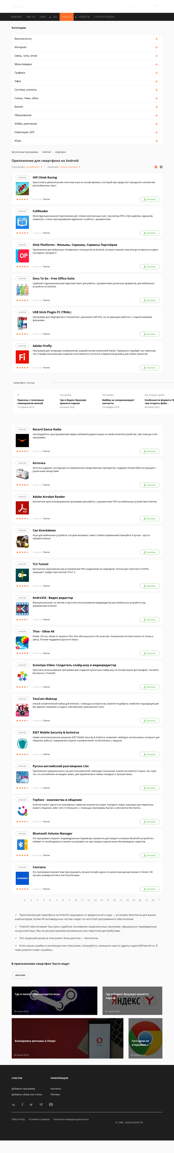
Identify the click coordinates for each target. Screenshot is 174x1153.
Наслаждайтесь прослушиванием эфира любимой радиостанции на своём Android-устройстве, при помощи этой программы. (95, 436)
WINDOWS (16, 16)
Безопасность (23, 38)
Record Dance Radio (47, 429)
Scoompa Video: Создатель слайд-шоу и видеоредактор (74, 665)
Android (22, 177)
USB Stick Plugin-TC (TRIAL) (52, 312)
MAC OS (31, 16)
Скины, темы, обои (26, 98)
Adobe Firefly (42, 346)
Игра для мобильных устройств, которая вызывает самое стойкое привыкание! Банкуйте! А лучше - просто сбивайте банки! (91, 537)
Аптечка (39, 463)
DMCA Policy (18, 1119)
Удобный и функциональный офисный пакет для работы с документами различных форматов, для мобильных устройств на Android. (94, 285)
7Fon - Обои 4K (43, 631)
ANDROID (66, 16)
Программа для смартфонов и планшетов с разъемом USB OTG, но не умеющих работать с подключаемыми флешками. (92, 318)
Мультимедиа (23, 64)
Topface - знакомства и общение (57, 800)
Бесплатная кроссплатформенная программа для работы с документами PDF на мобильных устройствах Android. (95, 501)
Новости (84, 16)
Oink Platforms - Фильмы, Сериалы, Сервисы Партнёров (75, 245)
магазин (20, 975)
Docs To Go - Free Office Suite (54, 278)
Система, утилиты (26, 89)
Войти (131, 5)
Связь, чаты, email (26, 55)
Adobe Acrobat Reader (49, 497)
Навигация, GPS (24, 132)
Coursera (39, 867)
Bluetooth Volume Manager (52, 833)
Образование (23, 115)
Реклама (55, 1094)
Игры (18, 140)
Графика (20, 72)
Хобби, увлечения (26, 123)
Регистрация (143, 5)
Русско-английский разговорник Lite (61, 766)
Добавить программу (23, 1088)
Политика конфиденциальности (71, 1119)
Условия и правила (39, 1119)
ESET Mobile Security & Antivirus (56, 732)
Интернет (21, 47)
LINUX (43, 16)
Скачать (150, 199)
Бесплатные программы (25, 151)
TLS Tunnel (40, 564)
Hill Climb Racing (45, 177)
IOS (55, 16)
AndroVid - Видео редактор (53, 598)
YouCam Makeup (45, 699)
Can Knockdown (44, 530)
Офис (18, 81)
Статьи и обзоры (104, 16)
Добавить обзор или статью (27, 1094)
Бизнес (19, 106)
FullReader (40, 211)
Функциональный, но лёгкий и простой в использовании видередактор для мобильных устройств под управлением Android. (89, 604)
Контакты (56, 1088)
